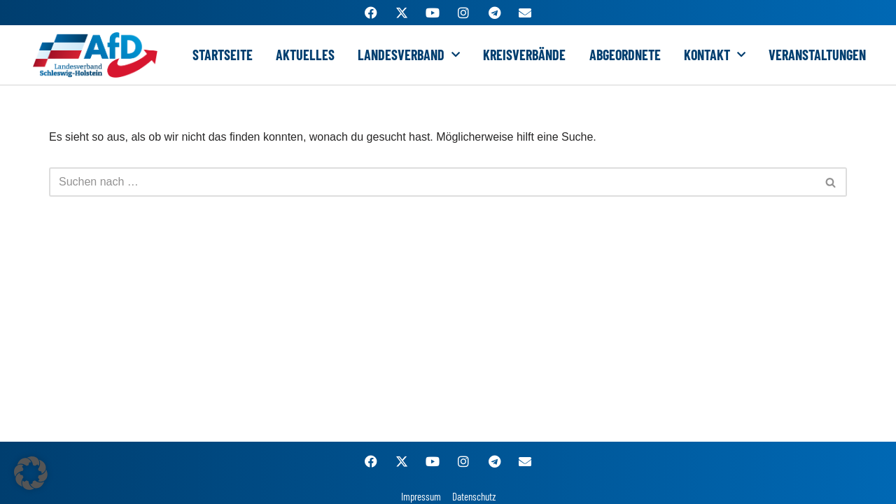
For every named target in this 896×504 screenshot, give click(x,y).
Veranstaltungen (817, 54)
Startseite (222, 54)
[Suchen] (432, 182)
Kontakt (715, 54)
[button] (31, 473)
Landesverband (409, 54)
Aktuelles (305, 54)
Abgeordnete (625, 54)
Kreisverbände (524, 54)
